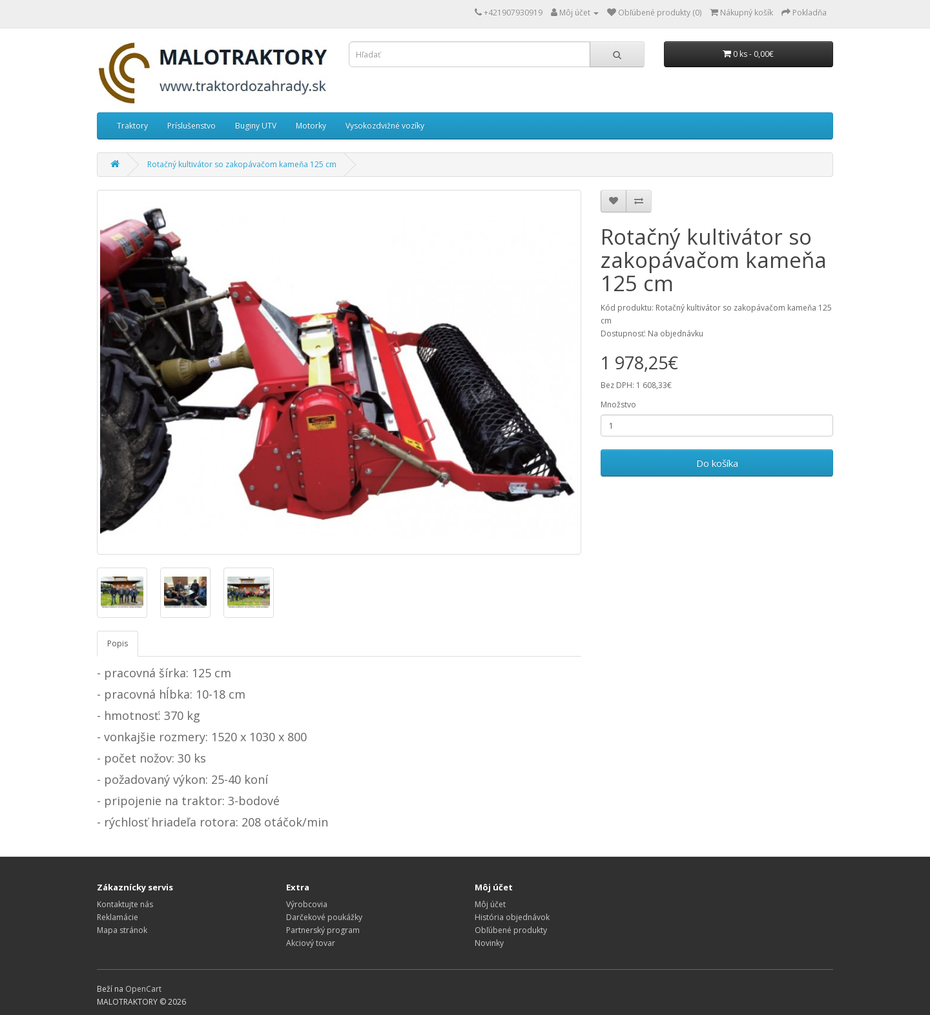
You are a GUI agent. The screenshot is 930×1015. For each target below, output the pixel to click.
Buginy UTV (255, 125)
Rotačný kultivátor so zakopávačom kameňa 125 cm (241, 164)
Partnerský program (323, 930)
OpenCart (143, 988)
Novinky (489, 943)
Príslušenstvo (191, 125)
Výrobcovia (306, 904)
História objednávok (512, 917)
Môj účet (490, 904)
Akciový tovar (310, 943)
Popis (117, 643)
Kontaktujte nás (125, 904)
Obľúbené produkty (511, 930)
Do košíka (717, 462)
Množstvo (618, 404)
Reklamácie (117, 917)
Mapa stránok (122, 930)
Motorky (311, 125)
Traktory (132, 125)
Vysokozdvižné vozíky (385, 125)
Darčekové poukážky (324, 917)
